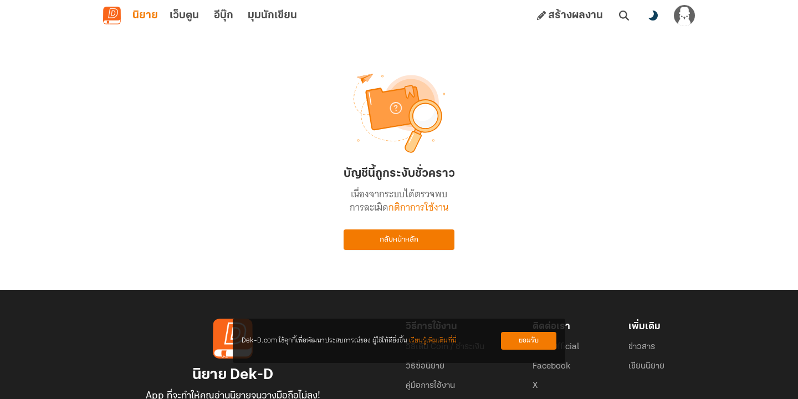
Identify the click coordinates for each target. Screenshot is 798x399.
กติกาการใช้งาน (418, 207)
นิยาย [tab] (145, 15)
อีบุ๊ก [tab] (223, 15)
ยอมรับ (529, 340)
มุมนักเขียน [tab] (272, 15)
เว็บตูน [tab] (184, 15)
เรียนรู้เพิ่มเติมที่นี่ (433, 340)
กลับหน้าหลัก (399, 240)
